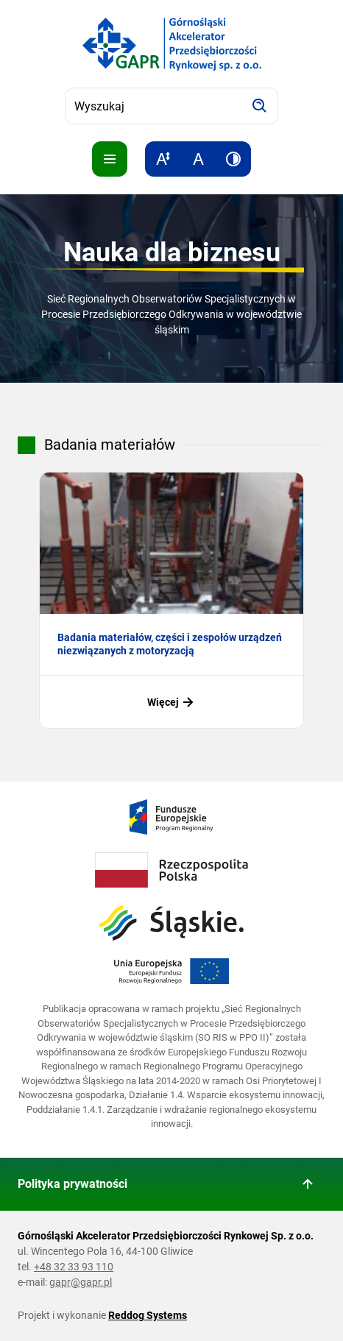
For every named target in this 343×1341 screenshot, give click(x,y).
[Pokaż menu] (109, 159)
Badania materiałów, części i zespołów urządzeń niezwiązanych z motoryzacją (169, 644)
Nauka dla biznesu (171, 252)
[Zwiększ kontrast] (233, 159)
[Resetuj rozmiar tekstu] (198, 159)
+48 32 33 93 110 (73, 1267)
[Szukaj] (259, 106)
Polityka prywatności (72, 1184)
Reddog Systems (147, 1315)
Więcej (172, 702)
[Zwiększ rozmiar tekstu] (162, 159)
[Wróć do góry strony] (307, 1184)
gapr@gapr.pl (80, 1282)
